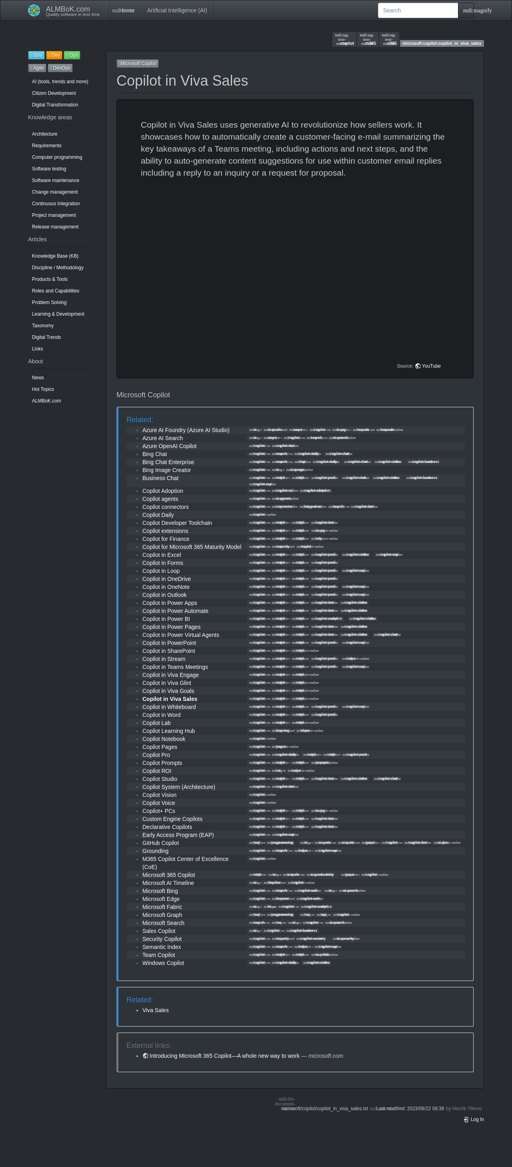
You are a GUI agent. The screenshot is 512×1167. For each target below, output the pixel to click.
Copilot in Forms (162, 563)
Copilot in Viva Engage (170, 675)
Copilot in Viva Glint (166, 683)
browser (280, 899)
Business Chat (160, 478)
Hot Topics (43, 389)
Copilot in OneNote (166, 587)
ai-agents (281, 498)
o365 (389, 39)
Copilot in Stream (163, 659)
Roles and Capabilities (55, 291)
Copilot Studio (159, 779)
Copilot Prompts (162, 763)
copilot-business (423, 462)
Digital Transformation (55, 105)
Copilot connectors (165, 507)
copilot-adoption (315, 490)
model (304, 546)
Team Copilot (158, 955)
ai (252, 430)
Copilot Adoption (162, 491)
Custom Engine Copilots (172, 819)
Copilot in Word (161, 715)
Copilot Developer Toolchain (177, 523)
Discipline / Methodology (58, 267)
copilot (344, 39)
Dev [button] (54, 55)
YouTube (431, 366)
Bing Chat (154, 454)
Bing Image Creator (166, 470)
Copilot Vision (159, 795)
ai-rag (339, 430)
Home (123, 10)
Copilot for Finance (166, 539)
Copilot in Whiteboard (169, 707)
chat (300, 462)
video (349, 659)
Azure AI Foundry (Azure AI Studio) (186, 430)
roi (276, 771)
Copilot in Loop (161, 571)
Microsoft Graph (162, 915)
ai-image (295, 470)
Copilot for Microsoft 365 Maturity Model (191, 547)
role (316, 538)
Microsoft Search (163, 923)
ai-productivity (320, 875)
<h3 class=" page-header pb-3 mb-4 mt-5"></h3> (296, 271)
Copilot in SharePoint (168, 651)
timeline (272, 883)
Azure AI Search (162, 438)
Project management (54, 215)
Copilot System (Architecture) (178, 787)
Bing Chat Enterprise (168, 462)
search (314, 438)
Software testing (49, 169)
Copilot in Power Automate (175, 611)
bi (267, 907)
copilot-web (305, 891)
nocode (361, 430)
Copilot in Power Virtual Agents (180, 635)
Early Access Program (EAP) (178, 835)
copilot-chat (337, 454)
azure (295, 430)
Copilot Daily (158, 515)
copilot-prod (323, 478)
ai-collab (320, 955)
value (294, 771)
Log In (473, 1119)
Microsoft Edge (161, 899)
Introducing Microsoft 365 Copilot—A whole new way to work (225, 1056)
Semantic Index (161, 947)
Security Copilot (162, 939)
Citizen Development (54, 93)
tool (254, 843)
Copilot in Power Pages (171, 627)
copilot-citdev (388, 462)
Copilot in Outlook (164, 595)
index (301, 851)
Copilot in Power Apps (169, 603)
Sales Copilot (159, 931)
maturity (281, 546)
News (38, 377)
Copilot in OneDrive (166, 579)
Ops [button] (72, 55)
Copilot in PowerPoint (169, 643)
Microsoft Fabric (162, 907)
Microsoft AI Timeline (168, 883)
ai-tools (346, 843)
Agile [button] (37, 68)
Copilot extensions (165, 531)
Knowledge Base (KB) (55, 256)
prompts (320, 763)
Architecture (44, 134)
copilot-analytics (326, 619)
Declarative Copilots (167, 827)
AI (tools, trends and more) (60, 81)
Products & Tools (50, 279)
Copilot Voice (158, 803)
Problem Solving (49, 302)
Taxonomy (43, 325)
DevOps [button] (60, 68)
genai (368, 843)
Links (37, 349)
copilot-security (311, 939)
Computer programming (57, 157)
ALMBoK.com (46, 401)
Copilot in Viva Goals (168, 691)
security (280, 939)
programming (280, 843)
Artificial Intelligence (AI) (177, 10)
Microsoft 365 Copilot (168, 875)
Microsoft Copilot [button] (137, 63)
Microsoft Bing (160, 891)
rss (305, 915)
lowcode (385, 430)
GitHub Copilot (160, 843)
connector (282, 506)
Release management (55, 227)
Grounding (155, 851)
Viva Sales (155, 1010)
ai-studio (273, 430)
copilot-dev (283, 446)
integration (310, 506)
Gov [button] (36, 55)
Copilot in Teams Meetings (175, 667)
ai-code (323, 843)
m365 (368, 39)
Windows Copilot (163, 963)
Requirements (47, 145)
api (321, 915)
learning (280, 731)
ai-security (343, 939)
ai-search (338, 438)
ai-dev (441, 843)
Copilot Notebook (163, 739)
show (303, 731)
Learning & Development (58, 314)
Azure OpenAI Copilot (169, 446)
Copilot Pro (156, 755)
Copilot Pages (159, 747)
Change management (55, 192)
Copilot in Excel (161, 555)
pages (279, 747)
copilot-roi (282, 490)
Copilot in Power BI (166, 619)
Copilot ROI (156, 771)
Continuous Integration (56, 203)
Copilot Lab (156, 723)
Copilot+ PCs (158, 811)
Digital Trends (46, 337)
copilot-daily (306, 454)
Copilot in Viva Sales (169, 699)
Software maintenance (55, 180)
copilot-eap (260, 484)
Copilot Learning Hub (168, 731)
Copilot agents (160, 499)
